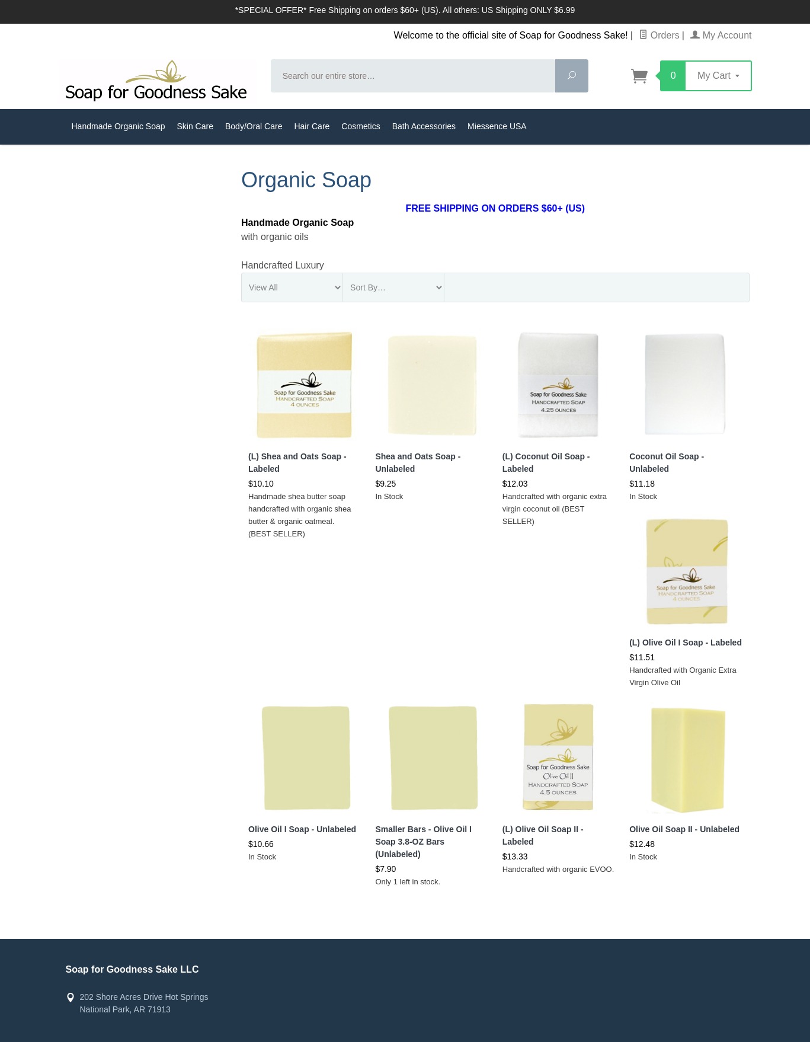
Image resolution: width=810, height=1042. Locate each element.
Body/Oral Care (253, 126)
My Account (720, 35)
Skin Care (195, 126)
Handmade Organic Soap (118, 126)
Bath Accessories (424, 126)
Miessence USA (497, 126)
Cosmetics (360, 126)
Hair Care (311, 126)
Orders (659, 35)
